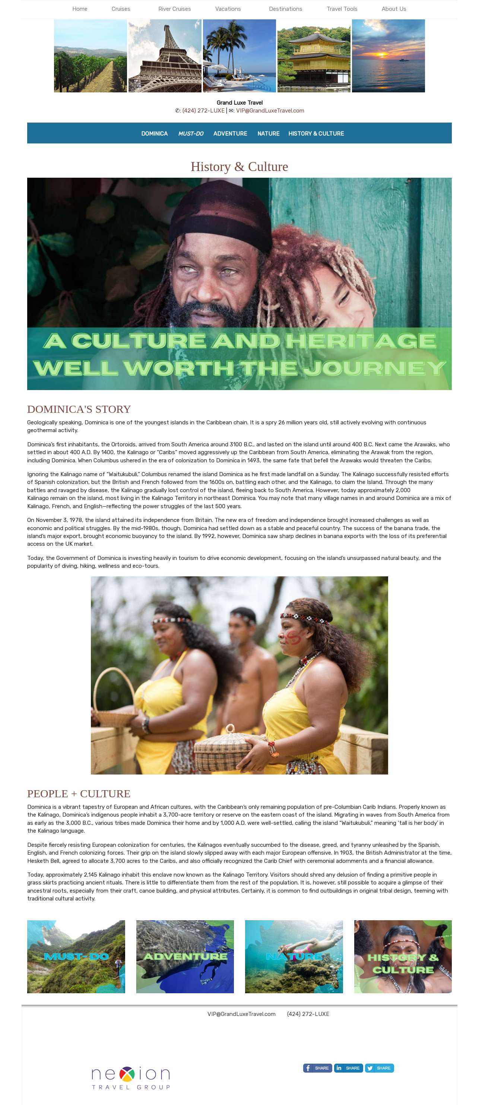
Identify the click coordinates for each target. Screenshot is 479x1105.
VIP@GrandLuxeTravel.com (270, 110)
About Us (394, 9)
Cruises (121, 9)
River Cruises (174, 9)
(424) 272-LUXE (204, 110)
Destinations (285, 9)
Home (80, 9)
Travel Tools (342, 9)
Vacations (228, 9)
